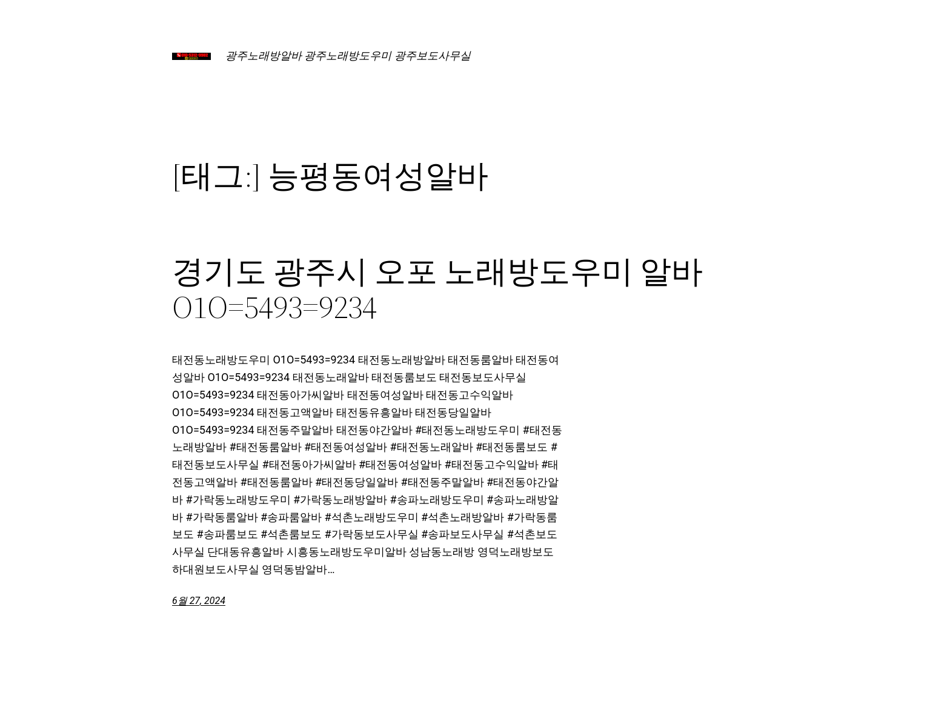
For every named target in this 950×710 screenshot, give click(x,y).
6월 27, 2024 (198, 600)
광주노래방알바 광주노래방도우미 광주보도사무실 (348, 55)
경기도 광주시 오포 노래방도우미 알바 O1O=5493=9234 (437, 289)
